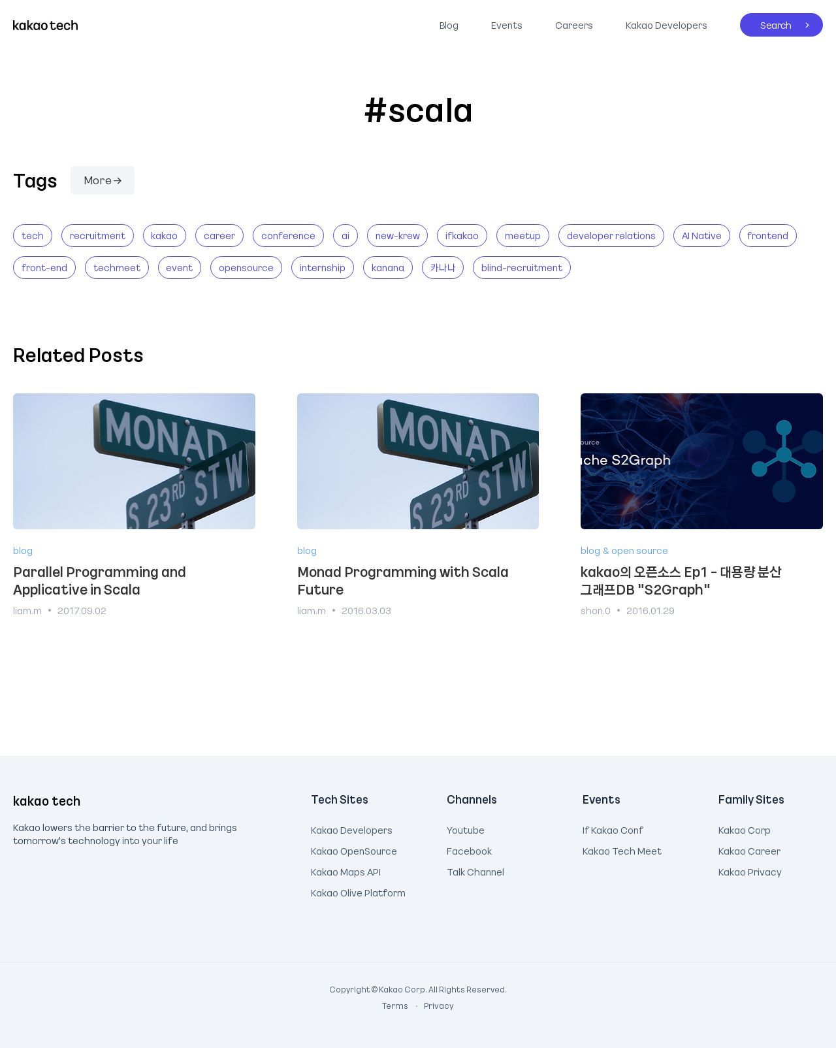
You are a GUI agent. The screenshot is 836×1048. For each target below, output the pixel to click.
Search (766, 22)
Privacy (432, 1005)
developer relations (611, 235)
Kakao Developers (663, 22)
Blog (449, 24)
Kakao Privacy (750, 870)
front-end (44, 267)
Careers (574, 24)
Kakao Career (749, 849)
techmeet (116, 267)
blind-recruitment (521, 267)
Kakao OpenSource (354, 849)
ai (345, 235)
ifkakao (462, 235)
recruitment (97, 235)
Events (506, 24)
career (219, 235)
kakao (164, 235)
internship (323, 267)
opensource (246, 267)
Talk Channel (475, 870)
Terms (396, 1005)
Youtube (466, 828)
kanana (388, 267)
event (179, 267)
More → (102, 180)
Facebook (469, 849)
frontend (767, 235)
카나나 (443, 267)
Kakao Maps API (346, 870)
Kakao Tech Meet (622, 849)
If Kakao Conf (613, 828)
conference (288, 235)
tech (33, 235)
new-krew (398, 235)
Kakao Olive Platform (358, 891)
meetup (523, 235)
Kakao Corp (744, 828)
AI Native (702, 235)
